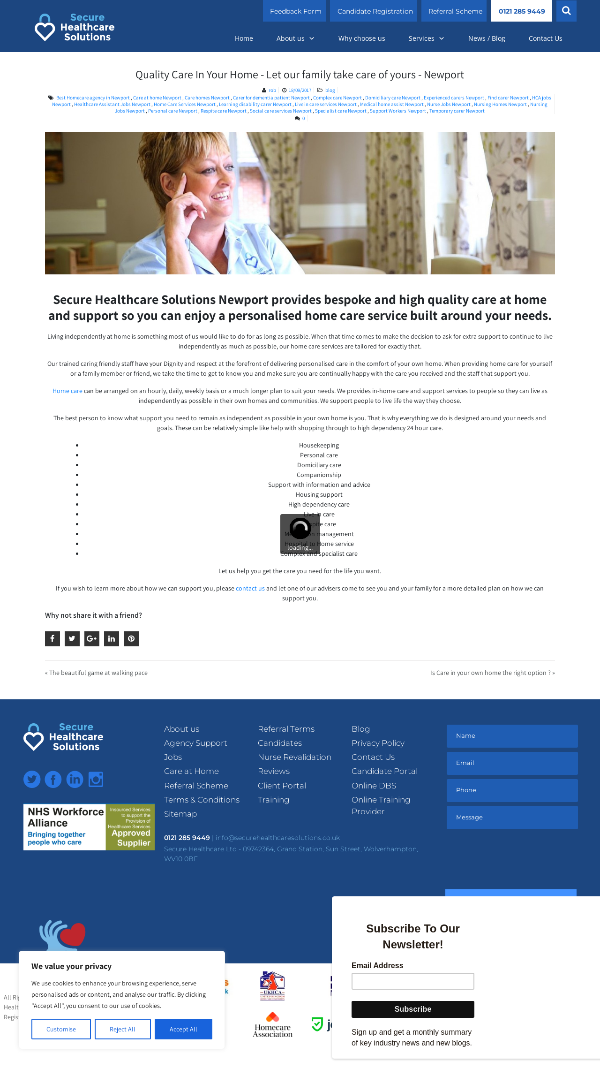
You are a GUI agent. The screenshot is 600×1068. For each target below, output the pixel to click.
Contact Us (545, 38)
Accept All (183, 1029)
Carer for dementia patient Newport (271, 97)
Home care (67, 390)
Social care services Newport (281, 110)
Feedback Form (296, 11)
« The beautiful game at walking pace (96, 672)
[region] (122, 1000)
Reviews (274, 771)
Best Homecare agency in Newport (93, 97)
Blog (361, 729)
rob (272, 90)
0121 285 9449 (522, 11)
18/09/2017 (300, 90)
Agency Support (195, 743)
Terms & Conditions (202, 799)
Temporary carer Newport (457, 110)
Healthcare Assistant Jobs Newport (112, 104)
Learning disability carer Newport (255, 104)
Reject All (122, 1029)
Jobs (173, 757)
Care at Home (191, 771)
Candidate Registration (375, 11)
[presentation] (516, 861)
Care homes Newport (207, 97)
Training (274, 799)
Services (427, 38)
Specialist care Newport (341, 110)
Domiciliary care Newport (392, 97)
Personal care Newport (172, 110)
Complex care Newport (337, 97)
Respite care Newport (224, 110)
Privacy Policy (378, 743)
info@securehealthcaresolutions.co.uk (278, 837)
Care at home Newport (157, 97)
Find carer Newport (508, 97)
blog (330, 90)
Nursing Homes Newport (500, 104)
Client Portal (282, 785)
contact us (250, 588)
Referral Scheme (455, 11)
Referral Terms (286, 729)
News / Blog (486, 38)
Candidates (280, 743)
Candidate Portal (385, 771)
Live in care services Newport (326, 104)
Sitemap (180, 813)
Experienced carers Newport (454, 97)
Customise (61, 1029)
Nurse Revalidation (294, 757)
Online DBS (374, 785)
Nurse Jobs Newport (449, 104)
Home (244, 38)
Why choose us (361, 38)
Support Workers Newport (398, 110)
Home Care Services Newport (185, 104)
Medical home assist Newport (392, 104)
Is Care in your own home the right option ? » (492, 672)
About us (296, 38)
